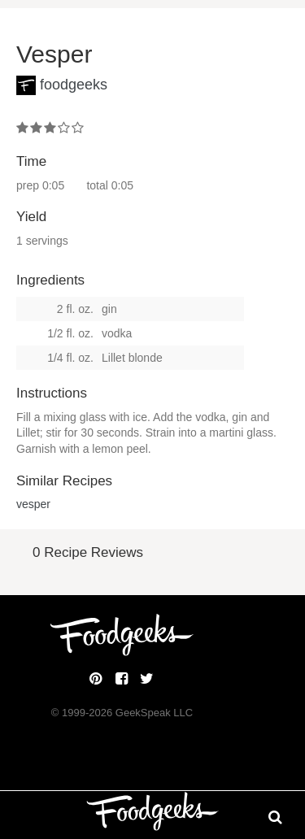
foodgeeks (73, 84)
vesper (33, 504)
